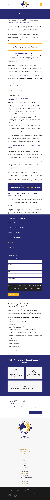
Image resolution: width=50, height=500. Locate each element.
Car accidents (12, 82)
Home (25, 444)
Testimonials (25, 458)
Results (25, 455)
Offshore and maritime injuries (15, 90)
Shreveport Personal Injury (25, 449)
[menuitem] (25, 222)
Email (9, 271)
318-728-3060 (25, 471)
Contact (25, 460)
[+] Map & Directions (25, 473)
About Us (25, 447)
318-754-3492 (25, 481)
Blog (25, 453)
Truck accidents (12, 83)
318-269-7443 (25, 437)
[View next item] (10, 413)
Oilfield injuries (12, 92)
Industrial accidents (13, 88)
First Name (10, 261)
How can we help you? (12, 278)
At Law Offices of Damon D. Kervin (15, 33)
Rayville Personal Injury (25, 451)
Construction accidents (14, 93)
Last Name (10, 264)
